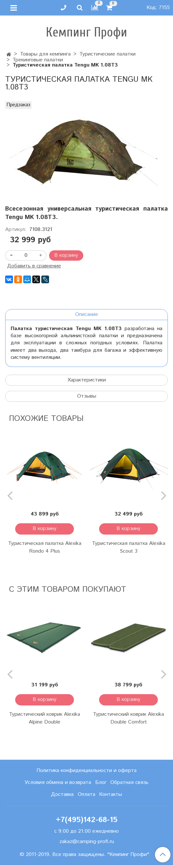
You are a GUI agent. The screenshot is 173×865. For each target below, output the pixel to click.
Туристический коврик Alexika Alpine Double (44, 718)
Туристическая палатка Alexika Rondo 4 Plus (44, 547)
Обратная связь (129, 782)
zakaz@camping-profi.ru (86, 841)
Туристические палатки (107, 54)
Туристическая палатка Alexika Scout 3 (128, 547)
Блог (101, 782)
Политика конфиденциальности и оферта (86, 770)
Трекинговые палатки (38, 60)
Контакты (110, 794)
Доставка (62, 794)
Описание (86, 314)
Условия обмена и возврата (58, 782)
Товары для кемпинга (45, 54)
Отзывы (86, 396)
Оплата (86, 794)
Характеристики (86, 380)
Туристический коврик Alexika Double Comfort (128, 718)
